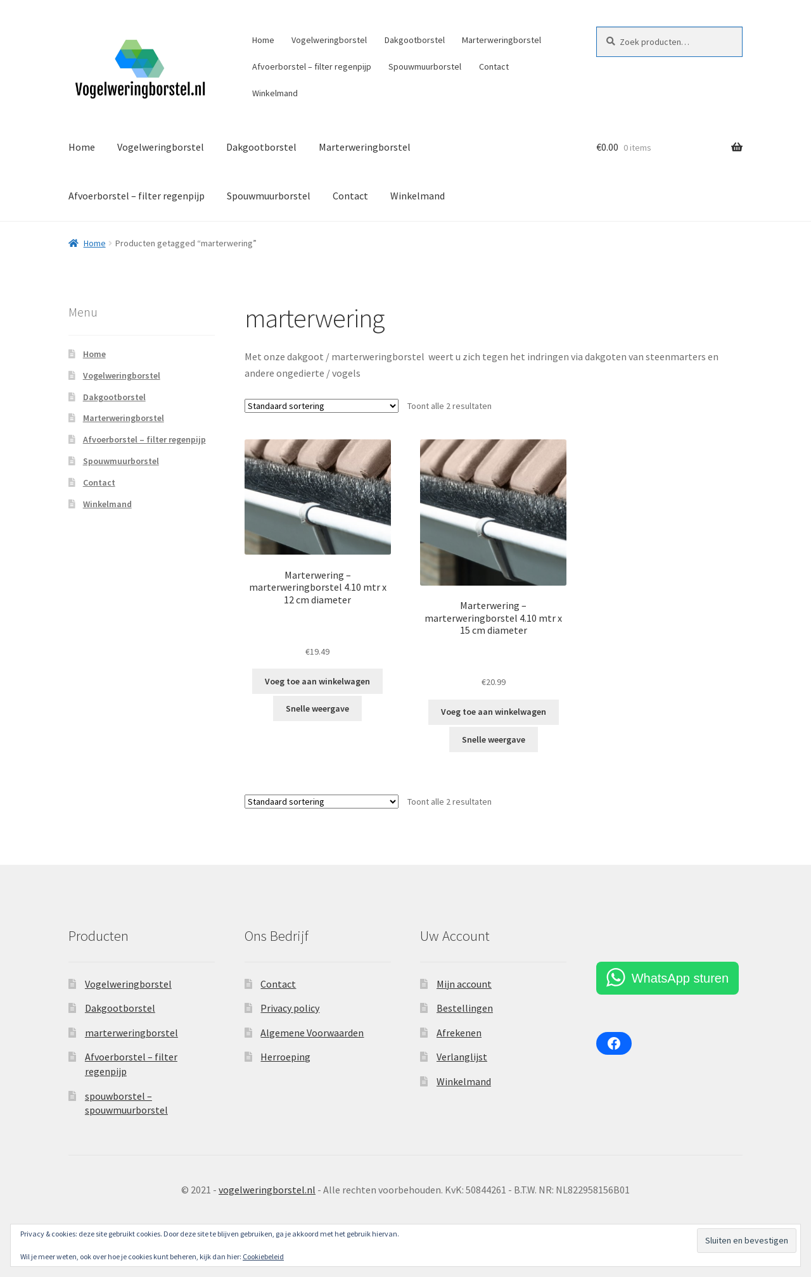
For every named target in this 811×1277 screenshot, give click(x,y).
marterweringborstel (131, 1032)
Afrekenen (459, 1032)
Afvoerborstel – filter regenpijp (311, 66)
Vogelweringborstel (329, 40)
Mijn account (464, 984)
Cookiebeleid (263, 1256)
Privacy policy (289, 1008)
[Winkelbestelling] (322, 406)
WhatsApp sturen (680, 978)
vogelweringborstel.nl (267, 1189)
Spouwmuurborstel (424, 66)
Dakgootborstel (415, 40)
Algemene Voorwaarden (312, 1032)
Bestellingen (465, 1008)
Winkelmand (275, 93)
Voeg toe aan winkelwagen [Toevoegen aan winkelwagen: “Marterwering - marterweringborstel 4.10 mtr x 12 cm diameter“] (317, 681)
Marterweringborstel (501, 40)
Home (263, 40)
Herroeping (285, 1056)
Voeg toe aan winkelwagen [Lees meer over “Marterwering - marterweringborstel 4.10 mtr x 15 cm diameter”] (493, 711)
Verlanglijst (462, 1056)
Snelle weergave (317, 708)
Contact (494, 66)
